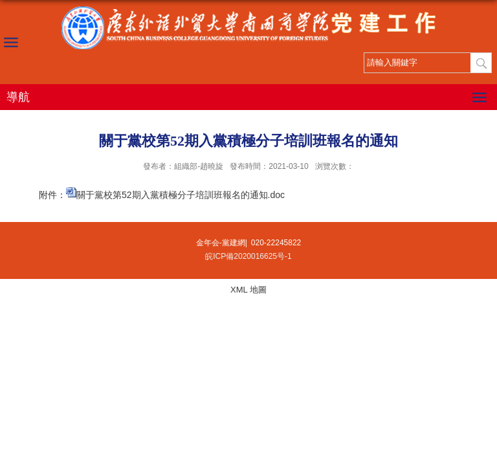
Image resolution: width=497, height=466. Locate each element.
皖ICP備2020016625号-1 (248, 256)
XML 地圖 (248, 289)
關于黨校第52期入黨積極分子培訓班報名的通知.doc (180, 195)
